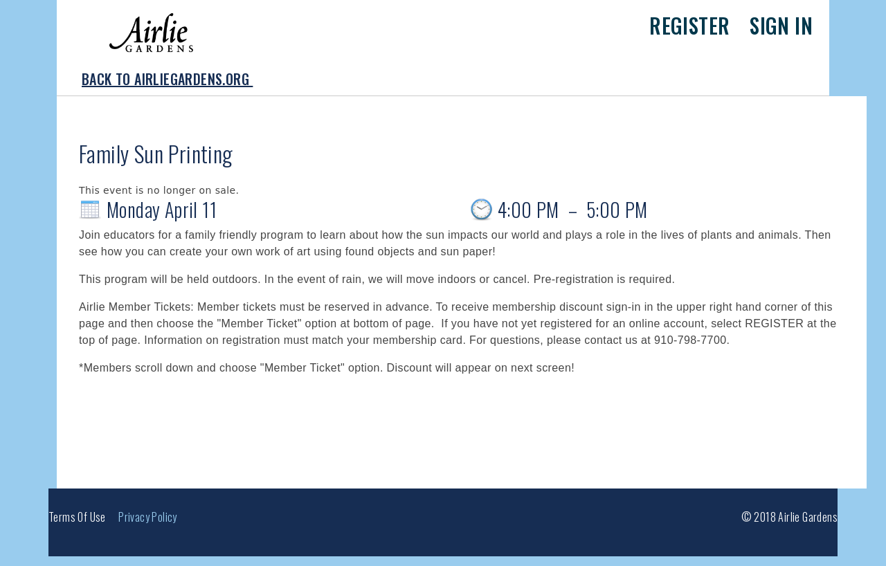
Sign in (781, 25)
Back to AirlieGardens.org (167, 79)
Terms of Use (77, 517)
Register (689, 25)
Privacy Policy (147, 517)
